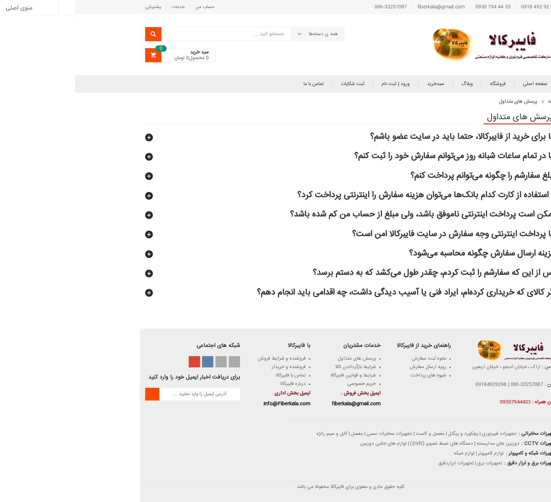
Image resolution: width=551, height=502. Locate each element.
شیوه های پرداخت (353, 375)
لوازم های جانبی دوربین (308, 443)
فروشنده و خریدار (213, 367)
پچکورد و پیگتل (388, 433)
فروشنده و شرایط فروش (207, 358)
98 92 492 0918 (463, 7)
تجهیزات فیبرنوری (424, 433)
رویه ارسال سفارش (353, 367)
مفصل (282, 433)
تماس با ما (238, 84)
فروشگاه (422, 84)
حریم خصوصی (286, 384)
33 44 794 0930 (417, 7)
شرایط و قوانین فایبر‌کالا (278, 375)
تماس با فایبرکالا (215, 375)
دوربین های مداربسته (422, 443)
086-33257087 (315, 7)
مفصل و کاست (355, 433)
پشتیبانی (78, 7)
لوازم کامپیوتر (415, 453)
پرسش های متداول (281, 358)
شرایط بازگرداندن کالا (280, 367)
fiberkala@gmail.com (366, 7)
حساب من (129, 7)
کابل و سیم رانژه (256, 433)
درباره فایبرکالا (218, 384)
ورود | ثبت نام (320, 84)
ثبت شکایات (277, 84)
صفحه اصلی (460, 84)
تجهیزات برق (414, 463)
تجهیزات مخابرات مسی (314, 433)
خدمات (103, 7)
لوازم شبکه (388, 453)
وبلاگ (392, 84)
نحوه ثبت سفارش (354, 358)
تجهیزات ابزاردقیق (380, 463)
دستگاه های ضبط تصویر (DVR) (366, 443)
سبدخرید (360, 84)
